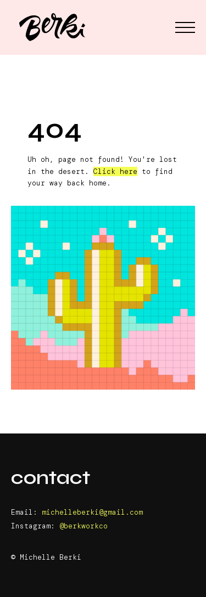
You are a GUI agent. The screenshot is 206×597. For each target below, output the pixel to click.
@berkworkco (83, 526)
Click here (115, 171)
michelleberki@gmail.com (92, 512)
